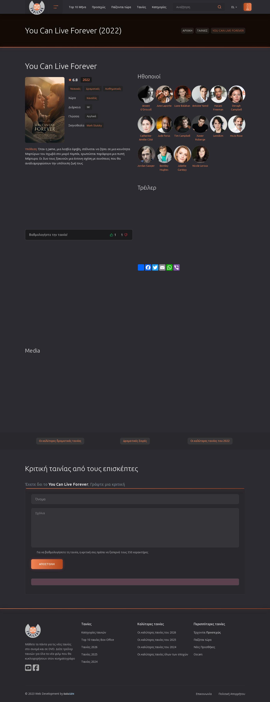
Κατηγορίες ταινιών (93, 632)
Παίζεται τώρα (202, 640)
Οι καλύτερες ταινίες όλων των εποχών (162, 654)
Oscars (198, 654)
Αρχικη (187, 30)
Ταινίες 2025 (89, 654)
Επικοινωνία (204, 694)
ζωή (73, 163)
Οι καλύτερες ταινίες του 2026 (156, 632)
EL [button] (234, 7)
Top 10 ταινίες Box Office (97, 640)
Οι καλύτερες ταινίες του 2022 (210, 440)
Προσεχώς (98, 7)
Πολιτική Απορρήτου (232, 694)
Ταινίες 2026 (89, 647)
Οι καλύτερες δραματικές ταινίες (60, 440)
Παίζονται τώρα (121, 7)
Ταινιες (202, 30)
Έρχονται (207, 632)
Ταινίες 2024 (89, 661)
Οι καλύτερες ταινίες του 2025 (156, 640)
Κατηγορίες (159, 7)
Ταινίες (141, 7)
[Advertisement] (79, 195)
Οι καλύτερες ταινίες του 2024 (156, 647)
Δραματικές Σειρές (135, 440)
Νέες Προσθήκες (204, 647)
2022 (86, 80)
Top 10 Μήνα (77, 7)
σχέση (88, 158)
